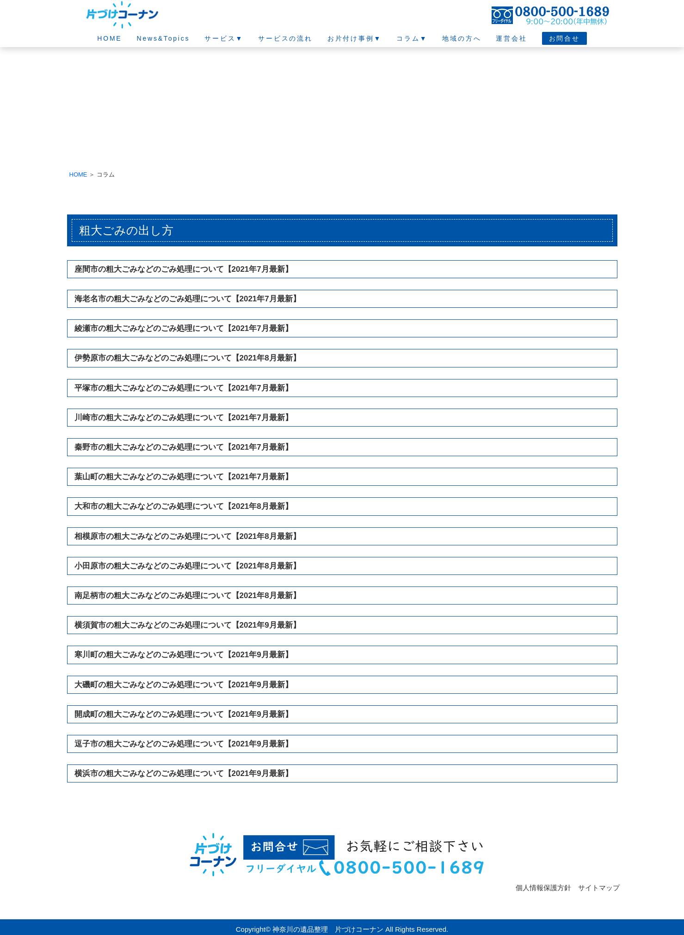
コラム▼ (411, 38)
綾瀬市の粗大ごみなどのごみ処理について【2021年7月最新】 (183, 328)
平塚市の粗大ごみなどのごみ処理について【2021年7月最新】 (183, 388)
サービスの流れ (285, 38)
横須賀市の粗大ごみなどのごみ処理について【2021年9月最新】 (187, 625)
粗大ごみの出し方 (126, 230)
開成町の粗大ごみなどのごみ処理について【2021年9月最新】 (183, 714)
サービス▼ (223, 38)
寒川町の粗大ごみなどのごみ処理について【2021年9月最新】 (183, 654)
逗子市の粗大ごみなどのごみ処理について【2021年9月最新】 (183, 743)
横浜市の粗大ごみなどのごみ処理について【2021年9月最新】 (183, 773)
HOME (109, 38)
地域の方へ (461, 38)
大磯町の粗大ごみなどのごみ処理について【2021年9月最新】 (183, 684)
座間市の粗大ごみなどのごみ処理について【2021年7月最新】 (183, 269)
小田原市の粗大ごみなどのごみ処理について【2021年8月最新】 (187, 566)
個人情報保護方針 (543, 888)
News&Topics (163, 38)
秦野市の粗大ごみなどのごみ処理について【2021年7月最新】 (183, 447)
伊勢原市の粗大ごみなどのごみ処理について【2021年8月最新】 (187, 358)
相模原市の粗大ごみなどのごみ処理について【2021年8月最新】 (187, 536)
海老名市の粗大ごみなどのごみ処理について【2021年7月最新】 (187, 298)
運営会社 (511, 38)
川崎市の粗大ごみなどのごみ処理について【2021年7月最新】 (183, 417)
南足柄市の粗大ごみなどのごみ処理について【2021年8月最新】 (187, 595)
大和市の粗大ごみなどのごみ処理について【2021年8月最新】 (183, 506)
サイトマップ (599, 888)
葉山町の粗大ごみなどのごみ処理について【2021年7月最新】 (183, 476)
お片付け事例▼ (354, 38)
